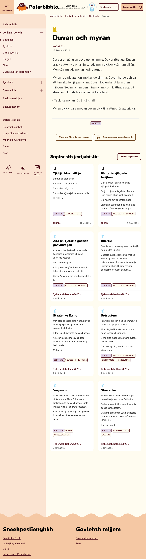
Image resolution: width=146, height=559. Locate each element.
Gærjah (7, 59)
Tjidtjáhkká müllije (67, 173)
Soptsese (96, 123)
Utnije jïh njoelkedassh (15, 133)
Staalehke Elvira (65, 315)
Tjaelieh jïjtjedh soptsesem (74, 137)
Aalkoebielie (10, 24)
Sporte (68, 431)
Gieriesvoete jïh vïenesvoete (115, 360)
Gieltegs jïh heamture (124, 214)
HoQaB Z (57, 46)
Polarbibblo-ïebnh (13, 127)
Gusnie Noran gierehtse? (17, 71)
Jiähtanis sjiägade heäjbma (114, 175)
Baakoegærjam (11, 106)
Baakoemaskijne (12, 98)
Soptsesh (8, 39)
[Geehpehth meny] (41, 32)
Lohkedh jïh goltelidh (75, 16)
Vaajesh (106, 435)
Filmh (6, 65)
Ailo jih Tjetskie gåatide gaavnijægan (70, 243)
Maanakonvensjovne (15, 139)
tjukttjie (57, 223)
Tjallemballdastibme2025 (66, 294)
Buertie (106, 241)
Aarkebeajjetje (73, 214)
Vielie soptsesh (129, 156)
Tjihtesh (7, 46)
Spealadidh (9, 90)
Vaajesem (60, 390)
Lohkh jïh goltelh (12, 32)
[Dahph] (23, 17)
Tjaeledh (8, 82)
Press (6, 146)
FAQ (5, 152)
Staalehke (108, 390)
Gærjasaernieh (11, 52)
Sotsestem (109, 315)
